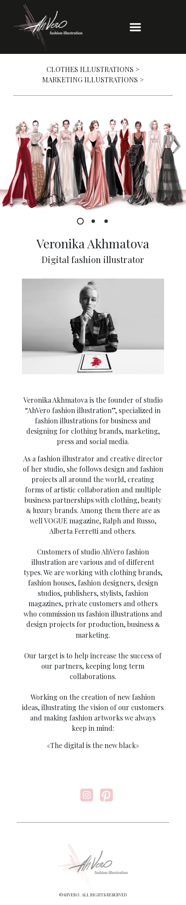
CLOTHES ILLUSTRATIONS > (93, 69)
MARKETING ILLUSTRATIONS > (93, 79)
